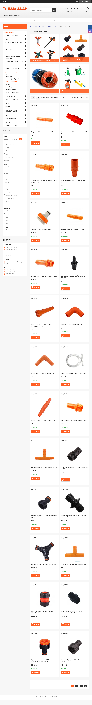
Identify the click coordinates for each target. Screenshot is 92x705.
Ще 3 (7, 160)
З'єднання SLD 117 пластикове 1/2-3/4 (43, 420)
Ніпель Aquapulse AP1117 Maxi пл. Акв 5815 (73, 516)
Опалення (8, 106)
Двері (7, 115)
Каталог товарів (19, 20)
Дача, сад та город (51, 26)
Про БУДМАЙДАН (35, 20)
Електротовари (10, 96)
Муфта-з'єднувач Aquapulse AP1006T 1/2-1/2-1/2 (43, 612)
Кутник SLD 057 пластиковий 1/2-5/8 (43, 373)
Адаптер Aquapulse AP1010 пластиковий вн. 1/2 (74, 660)
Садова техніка (11, 89)
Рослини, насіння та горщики (12, 75)
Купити (36, 143)
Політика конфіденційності (57, 698)
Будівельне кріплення (12, 68)
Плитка (7, 122)
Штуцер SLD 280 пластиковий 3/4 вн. (73, 420)
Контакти (47, 20)
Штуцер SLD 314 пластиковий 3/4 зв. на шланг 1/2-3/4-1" (44, 181)
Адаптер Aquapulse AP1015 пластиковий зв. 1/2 (74, 468)
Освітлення (8, 65)
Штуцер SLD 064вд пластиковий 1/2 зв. (44, 276)
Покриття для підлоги (12, 99)
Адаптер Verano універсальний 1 (41, 229)
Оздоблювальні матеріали (13, 42)
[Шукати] (54, 10)
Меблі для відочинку (12, 92)
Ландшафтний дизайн (13, 79)
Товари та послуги (38, 26)
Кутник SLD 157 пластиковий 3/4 (72, 324)
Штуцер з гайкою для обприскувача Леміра (73, 276)
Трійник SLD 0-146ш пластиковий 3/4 (73, 564)
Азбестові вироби (11, 118)
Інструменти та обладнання (14, 61)
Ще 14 (7, 205)
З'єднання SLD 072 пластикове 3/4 (72, 229)
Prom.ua (55, 696)
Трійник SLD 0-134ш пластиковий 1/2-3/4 (44, 467)
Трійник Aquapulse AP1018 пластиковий (44, 564)
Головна (7, 20)
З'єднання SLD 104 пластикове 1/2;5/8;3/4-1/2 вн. (41, 325)
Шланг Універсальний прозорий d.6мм (73, 373)
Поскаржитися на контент (42, 698)
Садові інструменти (12, 84)
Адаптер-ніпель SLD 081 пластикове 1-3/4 (74, 181)
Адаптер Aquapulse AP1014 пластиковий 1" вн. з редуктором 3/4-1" (44, 660)
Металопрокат (10, 53)
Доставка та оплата (61, 20)
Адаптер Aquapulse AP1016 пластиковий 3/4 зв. (44, 516)
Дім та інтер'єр (10, 49)
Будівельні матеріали (11, 35)
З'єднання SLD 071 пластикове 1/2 (42, 132)
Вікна (7, 103)
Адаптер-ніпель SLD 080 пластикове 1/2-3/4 (74, 132)
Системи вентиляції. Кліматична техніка (11, 111)
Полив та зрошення (12, 81)
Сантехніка (8, 39)
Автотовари (9, 46)
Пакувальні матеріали (12, 125)
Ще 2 (7, 183)
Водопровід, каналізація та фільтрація (13, 57)
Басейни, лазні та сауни (13, 87)
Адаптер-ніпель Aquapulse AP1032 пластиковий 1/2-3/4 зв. (72, 612)
